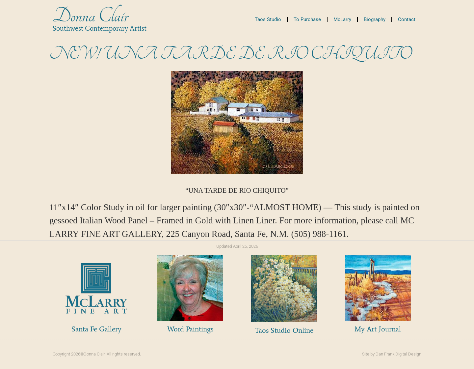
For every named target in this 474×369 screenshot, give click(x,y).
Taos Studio (268, 19)
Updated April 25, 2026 (237, 246)
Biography (374, 19)
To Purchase (307, 19)
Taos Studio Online (284, 330)
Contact (406, 19)
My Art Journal (378, 329)
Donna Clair (90, 16)
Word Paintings (190, 329)
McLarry (342, 19)
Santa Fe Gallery (96, 329)
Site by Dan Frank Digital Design (391, 354)
